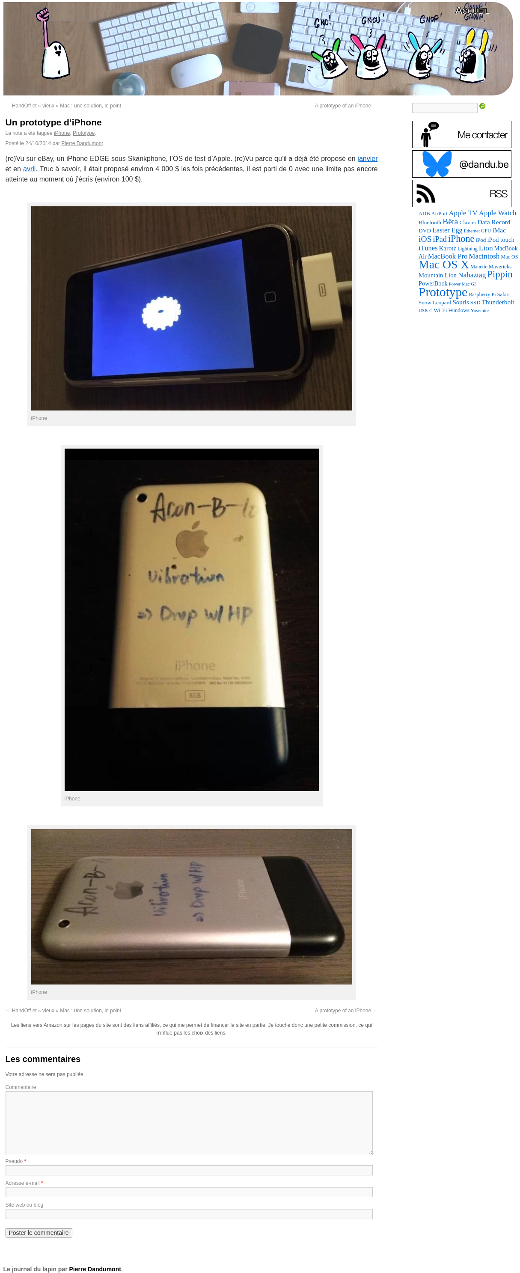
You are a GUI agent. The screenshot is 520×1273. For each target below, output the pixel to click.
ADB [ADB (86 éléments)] (424, 214)
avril (29, 169)
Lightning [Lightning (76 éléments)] (468, 249)
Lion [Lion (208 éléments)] (486, 248)
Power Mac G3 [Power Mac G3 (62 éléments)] (463, 284)
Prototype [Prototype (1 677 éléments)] (443, 292)
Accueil (472, 10)
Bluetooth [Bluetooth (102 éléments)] (430, 222)
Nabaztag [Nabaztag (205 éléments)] (472, 275)
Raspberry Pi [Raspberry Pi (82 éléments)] (482, 294)
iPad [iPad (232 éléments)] (440, 239)
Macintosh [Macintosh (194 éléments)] (484, 256)
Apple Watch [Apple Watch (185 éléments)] (498, 213)
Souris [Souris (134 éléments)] (460, 302)
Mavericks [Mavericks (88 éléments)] (500, 267)
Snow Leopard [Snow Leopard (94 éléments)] (435, 302)
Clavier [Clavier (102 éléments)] (467, 222)
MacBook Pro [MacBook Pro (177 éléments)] (448, 256)
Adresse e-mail (23, 1183)
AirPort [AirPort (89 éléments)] (439, 214)
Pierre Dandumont (82, 143)
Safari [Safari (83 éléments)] (503, 294)
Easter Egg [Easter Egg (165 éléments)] (447, 230)
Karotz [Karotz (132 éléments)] (447, 248)
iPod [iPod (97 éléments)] (480, 240)
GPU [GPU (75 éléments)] (486, 231)
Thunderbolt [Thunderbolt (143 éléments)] (498, 302)
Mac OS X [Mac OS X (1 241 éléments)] (444, 264)
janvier (367, 158)
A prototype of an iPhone (346, 106)
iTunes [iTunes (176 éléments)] (428, 248)
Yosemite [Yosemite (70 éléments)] (480, 310)
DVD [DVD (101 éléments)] (425, 230)
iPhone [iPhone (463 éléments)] (461, 238)
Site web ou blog (25, 1205)
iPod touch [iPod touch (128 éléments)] (500, 239)
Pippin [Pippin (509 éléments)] (499, 274)
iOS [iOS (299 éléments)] (425, 239)
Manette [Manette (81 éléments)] (478, 267)
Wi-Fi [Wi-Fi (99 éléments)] (440, 310)
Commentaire (21, 1087)
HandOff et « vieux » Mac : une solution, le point (64, 106)
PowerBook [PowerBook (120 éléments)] (433, 283)
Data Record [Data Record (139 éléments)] (494, 222)
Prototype (84, 133)
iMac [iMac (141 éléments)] (498, 230)
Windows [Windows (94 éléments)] (458, 310)
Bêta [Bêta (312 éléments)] (450, 221)
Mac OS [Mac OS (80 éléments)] (509, 257)
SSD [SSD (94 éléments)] (475, 302)
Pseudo (14, 1161)
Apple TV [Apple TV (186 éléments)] (463, 213)
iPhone (62, 133)
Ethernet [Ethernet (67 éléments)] (472, 230)
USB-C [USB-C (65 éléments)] (425, 310)
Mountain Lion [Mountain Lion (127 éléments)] (438, 275)
